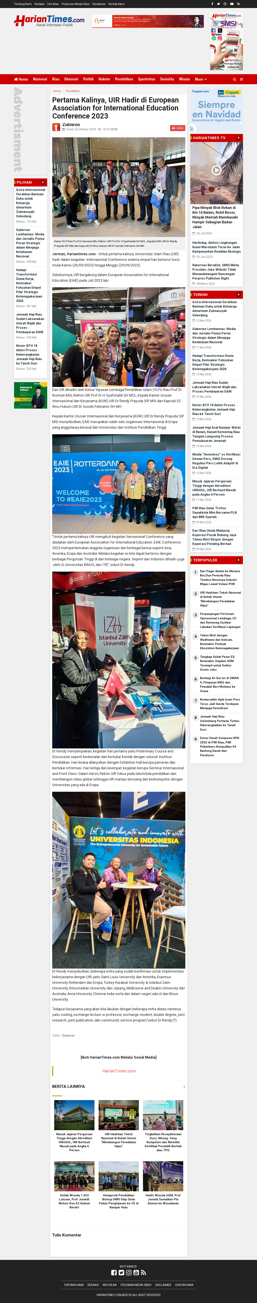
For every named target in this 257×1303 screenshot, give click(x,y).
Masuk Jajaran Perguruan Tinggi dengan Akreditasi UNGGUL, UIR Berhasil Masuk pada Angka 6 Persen (74, 1142)
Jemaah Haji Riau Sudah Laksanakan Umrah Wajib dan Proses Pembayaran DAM (30, 323)
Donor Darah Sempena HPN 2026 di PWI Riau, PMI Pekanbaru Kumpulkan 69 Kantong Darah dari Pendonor (219, 746)
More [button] (199, 79)
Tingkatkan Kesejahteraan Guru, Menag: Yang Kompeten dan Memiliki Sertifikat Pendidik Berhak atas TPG (163, 1142)
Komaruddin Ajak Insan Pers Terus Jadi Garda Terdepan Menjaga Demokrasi (220, 704)
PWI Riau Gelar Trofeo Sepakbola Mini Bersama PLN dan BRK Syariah (214, 512)
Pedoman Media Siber (76, 4)
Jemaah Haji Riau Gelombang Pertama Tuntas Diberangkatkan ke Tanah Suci (219, 723)
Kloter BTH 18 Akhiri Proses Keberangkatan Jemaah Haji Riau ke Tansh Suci (29, 354)
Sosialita (167, 79)
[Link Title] (114, 1273)
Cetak (177, 128)
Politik (88, 79)
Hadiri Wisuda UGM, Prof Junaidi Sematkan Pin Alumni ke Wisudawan (163, 1199)
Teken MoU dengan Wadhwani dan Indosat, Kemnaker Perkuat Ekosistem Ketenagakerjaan (219, 642)
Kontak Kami (116, 4)
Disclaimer (99, 4)
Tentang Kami (23, 4)
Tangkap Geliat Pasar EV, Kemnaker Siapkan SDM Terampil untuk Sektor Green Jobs (217, 663)
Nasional (40, 79)
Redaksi (40, 4)
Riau (55, 79)
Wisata (184, 79)
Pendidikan (124, 79)
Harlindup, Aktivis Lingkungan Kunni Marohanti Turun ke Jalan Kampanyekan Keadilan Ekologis (216, 247)
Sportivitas (146, 79)
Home (21, 79)
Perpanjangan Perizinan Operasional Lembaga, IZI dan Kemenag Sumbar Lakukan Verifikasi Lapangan (220, 620)
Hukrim (104, 79)
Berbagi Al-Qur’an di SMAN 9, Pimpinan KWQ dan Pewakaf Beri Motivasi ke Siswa (219, 684)
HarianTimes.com (119, 1071)
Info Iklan (53, 4)
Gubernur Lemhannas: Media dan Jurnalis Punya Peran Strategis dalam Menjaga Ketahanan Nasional (30, 243)
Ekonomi (71, 79)
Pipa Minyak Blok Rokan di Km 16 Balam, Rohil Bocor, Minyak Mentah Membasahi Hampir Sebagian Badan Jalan (215, 217)
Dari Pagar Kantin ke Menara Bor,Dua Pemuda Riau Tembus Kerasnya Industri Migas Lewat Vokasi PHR (220, 577)
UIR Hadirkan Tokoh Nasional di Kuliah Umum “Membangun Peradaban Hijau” (220, 599)
